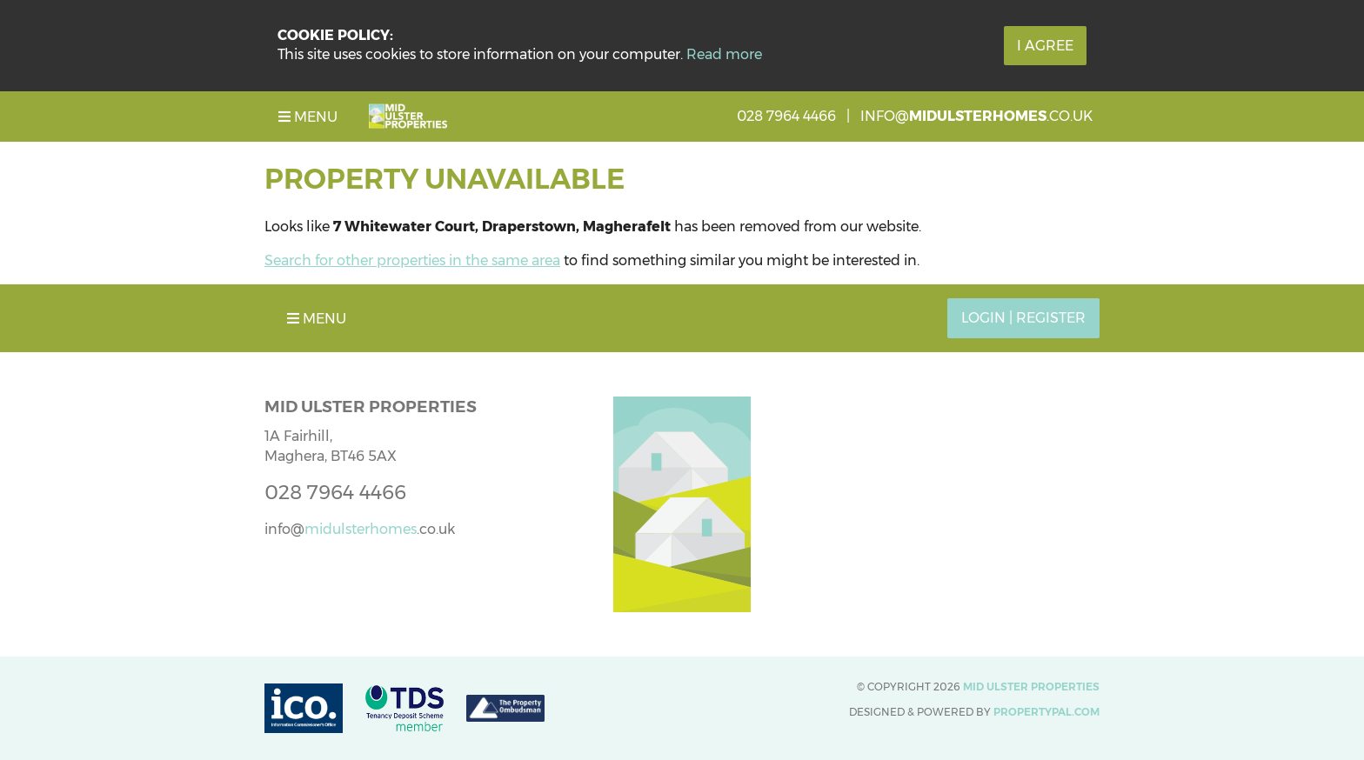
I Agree (1045, 45)
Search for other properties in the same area (412, 260)
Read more (724, 54)
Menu (308, 117)
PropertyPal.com (1046, 711)
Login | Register (1023, 318)
